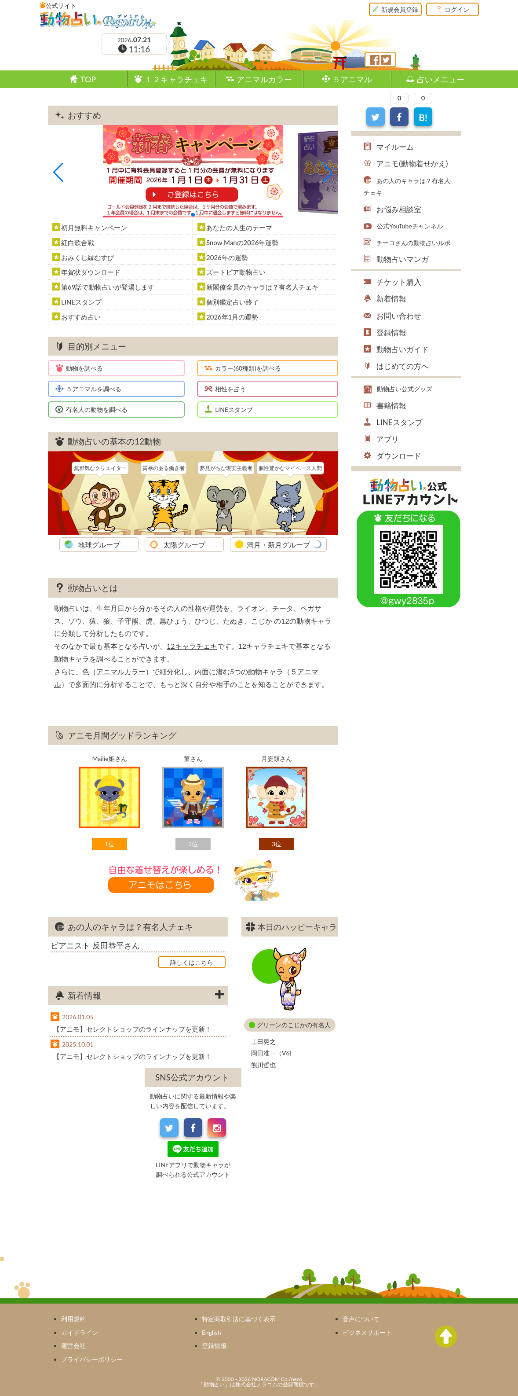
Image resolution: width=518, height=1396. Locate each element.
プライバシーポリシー (92, 1359)
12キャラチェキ (192, 646)
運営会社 (73, 1345)
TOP (88, 79)
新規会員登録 (399, 9)
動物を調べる (84, 368)
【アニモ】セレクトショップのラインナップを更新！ (132, 1029)
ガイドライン (79, 1332)
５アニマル (352, 79)
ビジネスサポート (367, 1332)
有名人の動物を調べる (97, 409)
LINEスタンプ (234, 409)
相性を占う (230, 389)
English (211, 1332)
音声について (361, 1319)
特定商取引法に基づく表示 (239, 1319)
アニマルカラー (264, 79)
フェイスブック (374, 60)
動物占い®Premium (98, 20)
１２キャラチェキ (176, 79)
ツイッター (386, 60)
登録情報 (214, 1345)
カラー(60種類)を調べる (248, 368)
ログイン (457, 9)
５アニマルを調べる (93, 389)
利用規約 (73, 1319)
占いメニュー (440, 79)
